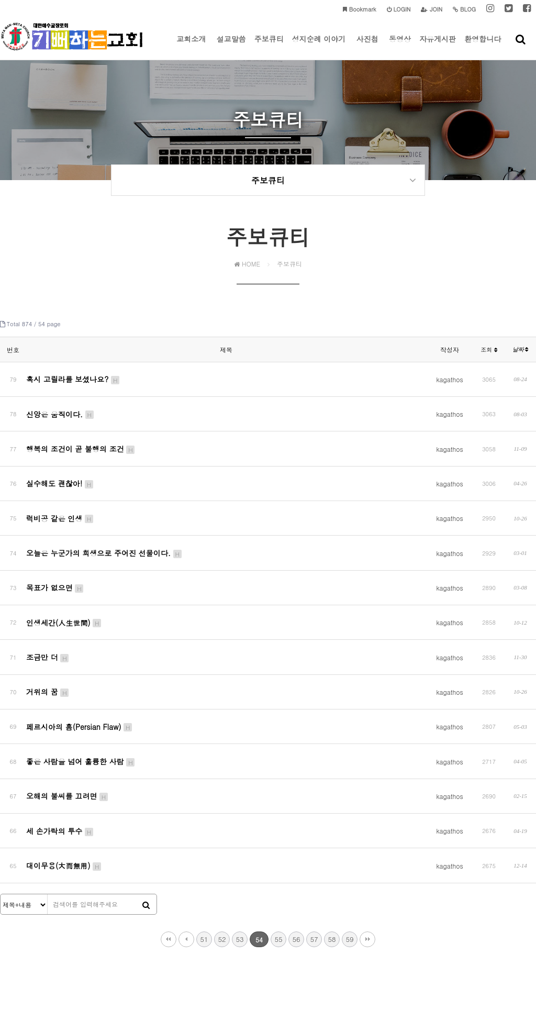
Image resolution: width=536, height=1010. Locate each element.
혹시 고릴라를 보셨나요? (73, 382)
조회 (489, 356)
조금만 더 (48, 596)
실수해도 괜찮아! (60, 462)
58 (332, 825)
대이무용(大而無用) (64, 756)
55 (278, 825)
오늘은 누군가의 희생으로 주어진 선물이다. (104, 515)
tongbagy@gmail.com (401, 964)
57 (314, 825)
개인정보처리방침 (212, 943)
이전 (186, 826)
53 (239, 825)
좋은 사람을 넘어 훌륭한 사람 (81, 676)
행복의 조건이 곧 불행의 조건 (81, 435)
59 (349, 825)
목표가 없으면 (55, 542)
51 (204, 825)
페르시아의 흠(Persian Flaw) (79, 649)
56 (296, 825)
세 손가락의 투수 (60, 729)
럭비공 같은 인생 (60, 489)
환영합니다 (482, 47)
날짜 (520, 356)
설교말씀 (231, 47)
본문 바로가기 (0, 0)
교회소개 (191, 47)
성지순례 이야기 (319, 47)
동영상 (400, 47)
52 (222, 825)
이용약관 (257, 943)
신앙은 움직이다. (60, 409)
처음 (168, 826)
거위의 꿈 (48, 622)
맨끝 (367, 826)
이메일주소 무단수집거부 (313, 943)
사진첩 (367, 47)
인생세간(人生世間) (64, 569)
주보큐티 (269, 47)
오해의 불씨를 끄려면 (67, 702)
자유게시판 (437, 47)
